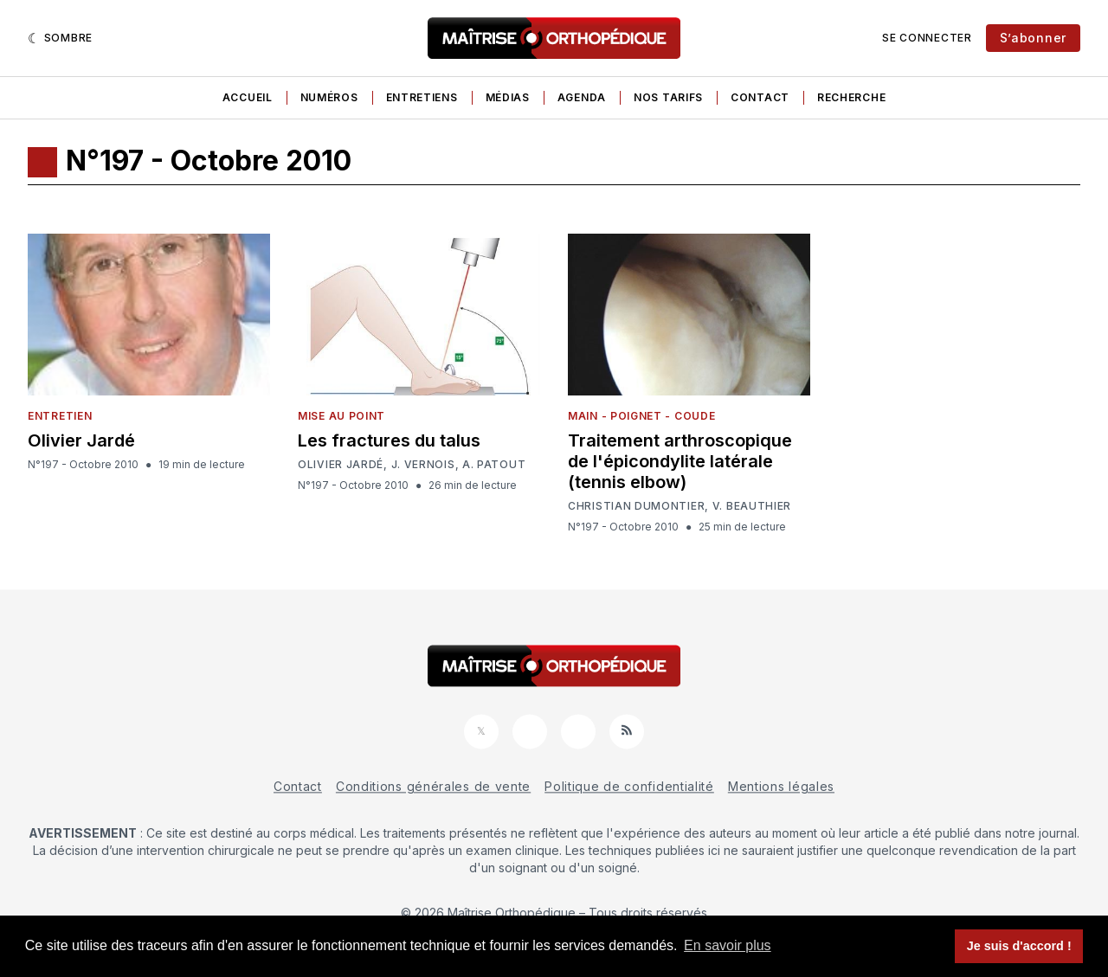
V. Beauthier (751, 506)
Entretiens (422, 97)
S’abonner (1033, 37)
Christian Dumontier (636, 506)
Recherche (851, 97)
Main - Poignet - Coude (641, 415)
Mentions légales (781, 786)
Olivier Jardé (81, 440)
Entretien (60, 415)
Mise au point (341, 415)
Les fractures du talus (389, 440)
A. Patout (493, 465)
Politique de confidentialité (629, 786)
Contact (760, 97)
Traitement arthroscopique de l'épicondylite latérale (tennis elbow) (680, 461)
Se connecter (926, 37)
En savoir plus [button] (727, 945)
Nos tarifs (668, 97)
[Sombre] (60, 38)
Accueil (247, 97)
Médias (508, 97)
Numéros (329, 97)
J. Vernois (423, 465)
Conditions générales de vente (433, 786)
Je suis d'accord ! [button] (1019, 946)
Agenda (581, 97)
